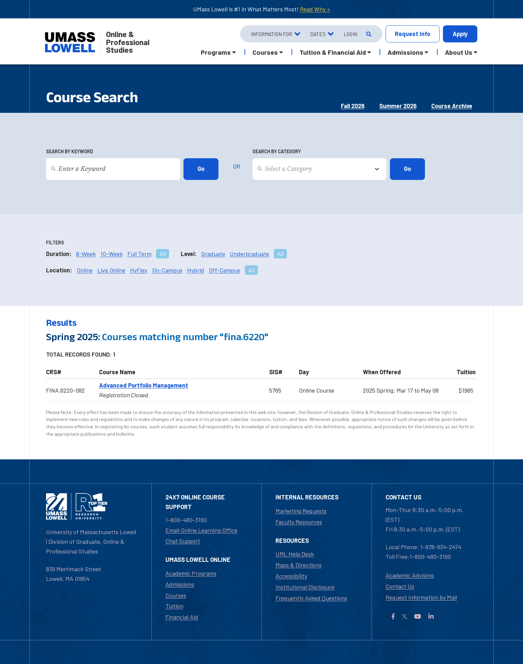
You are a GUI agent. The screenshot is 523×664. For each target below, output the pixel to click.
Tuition (174, 606)
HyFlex (138, 270)
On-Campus (167, 270)
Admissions (179, 584)
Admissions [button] (405, 52)
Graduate (213, 253)
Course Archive (451, 105)
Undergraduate (249, 253)
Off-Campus (224, 270)
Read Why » (315, 9)
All (162, 253)
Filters (55, 242)
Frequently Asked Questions (311, 598)
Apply (460, 33)
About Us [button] (458, 52)
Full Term (139, 253)
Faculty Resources (299, 521)
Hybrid (195, 270)
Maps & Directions (299, 565)
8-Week (86, 253)
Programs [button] (216, 52)
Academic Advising (410, 575)
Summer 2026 (398, 105)
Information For (271, 34)
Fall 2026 (353, 105)
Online (85, 270)
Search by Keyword (69, 151)
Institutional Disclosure (305, 587)
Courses (175, 595)
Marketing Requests (301, 510)
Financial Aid (181, 617)
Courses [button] (265, 52)
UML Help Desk (295, 554)
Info (412, 34)
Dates (318, 34)
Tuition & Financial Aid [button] (333, 52)
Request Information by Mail (421, 597)
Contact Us (400, 586)
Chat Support (182, 540)
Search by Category (276, 151)
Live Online (111, 270)
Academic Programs (190, 573)
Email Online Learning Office (201, 530)
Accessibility (291, 576)
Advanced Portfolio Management (143, 385)
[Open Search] (368, 34)
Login (350, 34)
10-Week (111, 253)
